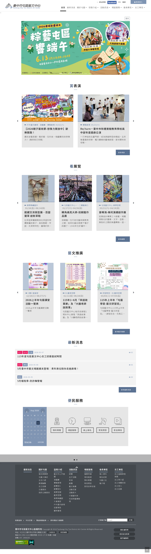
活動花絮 (72, 494)
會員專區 (103, 474)
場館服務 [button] (116, 7)
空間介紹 (58, 474)
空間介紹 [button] (93, 7)
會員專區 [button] (127, 7)
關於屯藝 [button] (81, 7)
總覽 (71, 479)
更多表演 (121, 152)
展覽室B (57, 494)
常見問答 (88, 488)
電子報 (102, 488)
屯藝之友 (103, 485)
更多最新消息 (126, 390)
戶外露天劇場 (59, 509)
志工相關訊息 (120, 487)
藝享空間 (57, 500)
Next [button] (135, 121)
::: (97, 2)
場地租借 (88, 482)
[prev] (27, 410)
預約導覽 (88, 485)
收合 (77, 472)
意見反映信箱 (89, 491)
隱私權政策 (124, 534)
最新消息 (71, 7)
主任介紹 (42, 485)
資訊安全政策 (124, 539)
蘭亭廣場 (57, 515)
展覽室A (57, 490)
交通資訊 (42, 494)
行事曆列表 (73, 500)
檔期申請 (88, 479)
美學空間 (57, 497)
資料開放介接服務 (56, 525)
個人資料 (103, 479)
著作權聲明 (124, 543)
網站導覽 (102, 2)
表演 (71, 485)
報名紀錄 (103, 482)
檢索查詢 (18, 525)
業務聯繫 (42, 488)
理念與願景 (43, 479)
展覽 (71, 488)
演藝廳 (56, 484)
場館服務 (88, 474)
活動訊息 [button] (104, 7)
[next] (43, 410)
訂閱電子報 (102, 525)
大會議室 (57, 506)
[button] (29, 48)
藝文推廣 (72, 491)
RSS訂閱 (29, 525)
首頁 (63, 7)
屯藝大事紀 (43, 482)
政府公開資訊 (44, 497)
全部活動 (41, 442)
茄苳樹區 (57, 512)
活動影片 (72, 497)
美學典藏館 (58, 503)
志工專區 (119, 474)
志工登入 (118, 490)
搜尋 (124, 2)
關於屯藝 (43, 474)
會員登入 (139, 2)
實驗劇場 (57, 487)
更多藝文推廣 (120, 331)
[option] (47, 121)
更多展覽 (121, 239)
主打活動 (72, 482)
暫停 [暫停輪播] (127, 18)
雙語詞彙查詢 (41, 525)
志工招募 (42, 491)
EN (119, 2)
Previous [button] (19, 121)
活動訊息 (73, 474)
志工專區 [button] (139, 7)
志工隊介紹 (119, 484)
